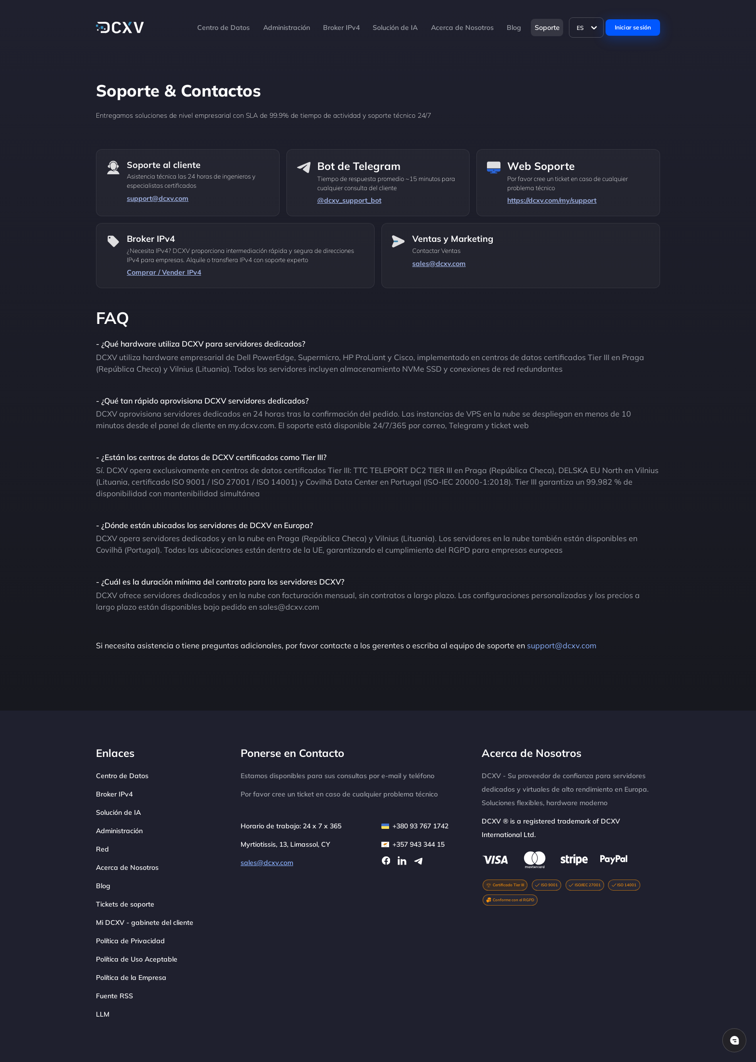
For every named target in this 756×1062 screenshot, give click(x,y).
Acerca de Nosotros (462, 27)
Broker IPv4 (341, 27)
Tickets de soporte (125, 904)
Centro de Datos (223, 27)
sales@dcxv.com (267, 862)
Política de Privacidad (130, 940)
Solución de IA (395, 27)
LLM (102, 1014)
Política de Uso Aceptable (136, 959)
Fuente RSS (114, 996)
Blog (514, 27)
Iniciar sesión (633, 27)
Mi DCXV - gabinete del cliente (144, 922)
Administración (286, 27)
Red (102, 849)
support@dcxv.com (561, 645)
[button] (427, 27)
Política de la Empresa (131, 977)
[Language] (586, 27)
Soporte (547, 27)
